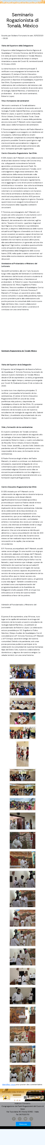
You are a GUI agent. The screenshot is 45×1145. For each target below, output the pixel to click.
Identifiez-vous (8, 1084)
